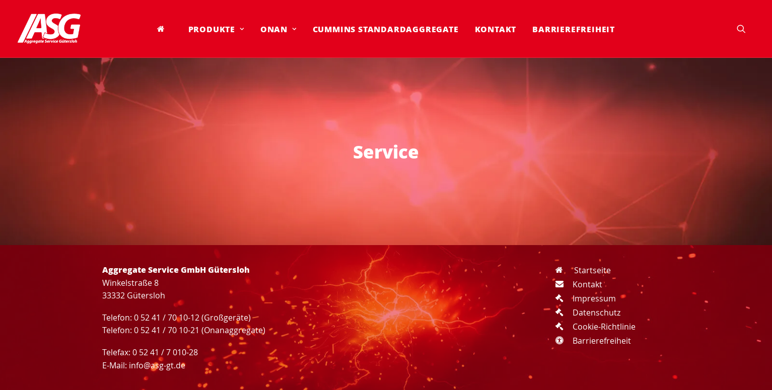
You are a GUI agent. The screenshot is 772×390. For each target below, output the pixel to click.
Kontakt (496, 29)
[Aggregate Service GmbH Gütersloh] (49, 29)
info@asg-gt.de (157, 365)
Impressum (585, 298)
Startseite (583, 270)
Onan (278, 29)
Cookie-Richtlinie (595, 326)
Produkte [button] (216, 29)
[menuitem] (164, 28)
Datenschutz (587, 312)
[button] (746, 28)
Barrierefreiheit (573, 29)
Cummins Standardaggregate (386, 29)
